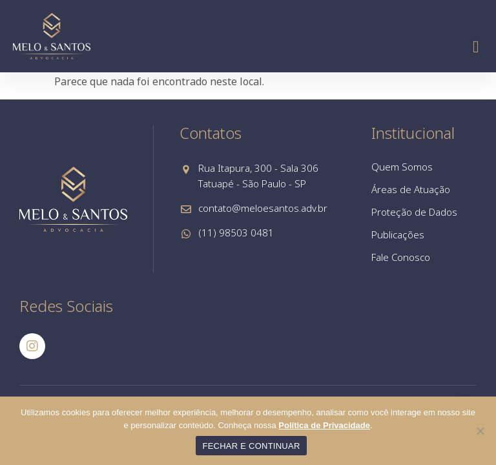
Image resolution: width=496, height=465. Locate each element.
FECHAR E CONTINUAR (251, 446)
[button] (475, 46)
